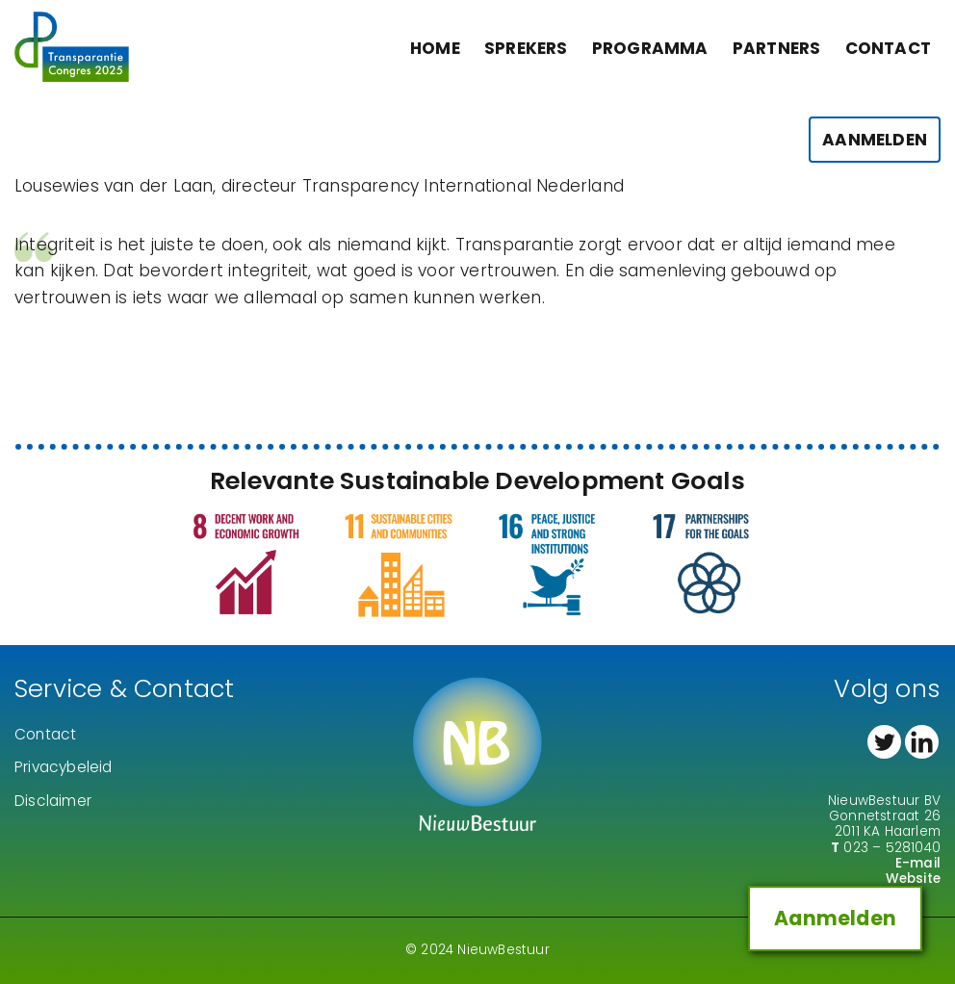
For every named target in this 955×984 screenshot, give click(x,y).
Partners (777, 48)
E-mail (918, 863)
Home (435, 48)
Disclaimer (52, 800)
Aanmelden (874, 144)
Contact (888, 48)
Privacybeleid (63, 767)
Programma (650, 48)
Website (913, 878)
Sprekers (526, 48)
